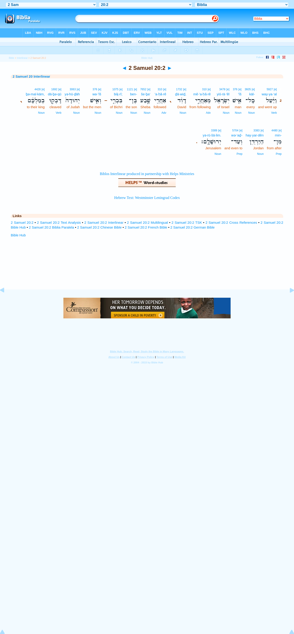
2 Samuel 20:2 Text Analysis (59, 222)
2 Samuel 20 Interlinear (31, 76)
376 (235, 89)
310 (204, 89)
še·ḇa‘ (145, 94)
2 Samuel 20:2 (22, 222)
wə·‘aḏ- (237, 135)
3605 (248, 89)
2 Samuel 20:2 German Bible (192, 227)
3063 (73, 89)
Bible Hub (18, 235)
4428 (37, 89)
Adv (208, 112)
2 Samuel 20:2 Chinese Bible (99, 227)
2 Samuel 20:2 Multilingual (147, 222)
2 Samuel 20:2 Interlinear (103, 222)
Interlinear (22, 58)
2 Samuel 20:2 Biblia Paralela (51, 227)
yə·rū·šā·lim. (212, 135)
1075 (115, 89)
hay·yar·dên (254, 135)
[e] (275, 89)
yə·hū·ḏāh (72, 94)
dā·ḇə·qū (54, 94)
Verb (274, 112)
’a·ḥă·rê (160, 94)
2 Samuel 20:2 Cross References (231, 222)
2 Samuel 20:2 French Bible (146, 227)
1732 (179, 89)
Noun (251, 112)
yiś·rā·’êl (223, 94)
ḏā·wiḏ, (180, 94)
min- (278, 135)
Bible (11, 58)
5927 (270, 89)
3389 (214, 130)
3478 (222, 89)
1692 (54, 89)
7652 (143, 89)
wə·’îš (97, 94)
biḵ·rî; (118, 94)
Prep (279, 154)
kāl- (252, 94)
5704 (235, 130)
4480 (274, 130)
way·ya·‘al (269, 94)
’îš (239, 94)
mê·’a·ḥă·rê (202, 94)
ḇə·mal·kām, (35, 94)
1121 (130, 89)
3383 (257, 130)
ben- (133, 94)
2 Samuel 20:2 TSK (187, 222)
